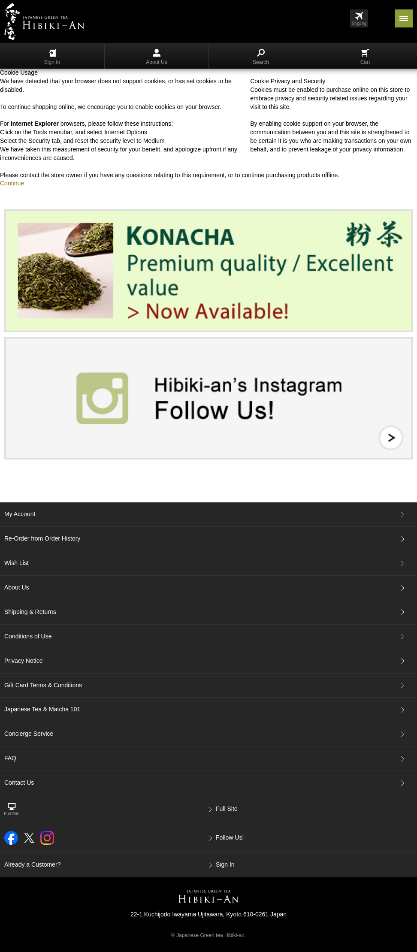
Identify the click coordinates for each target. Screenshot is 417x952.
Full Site (227, 808)
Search (261, 57)
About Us (156, 57)
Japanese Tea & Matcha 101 (42, 709)
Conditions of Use (28, 636)
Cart (365, 57)
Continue (12, 183)
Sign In (52, 57)
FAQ (10, 758)
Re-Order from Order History (42, 538)
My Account (19, 514)
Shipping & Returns (30, 611)
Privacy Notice (23, 660)
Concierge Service (28, 733)
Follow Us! (230, 837)
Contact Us (19, 782)
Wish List (16, 562)
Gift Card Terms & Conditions (43, 685)
